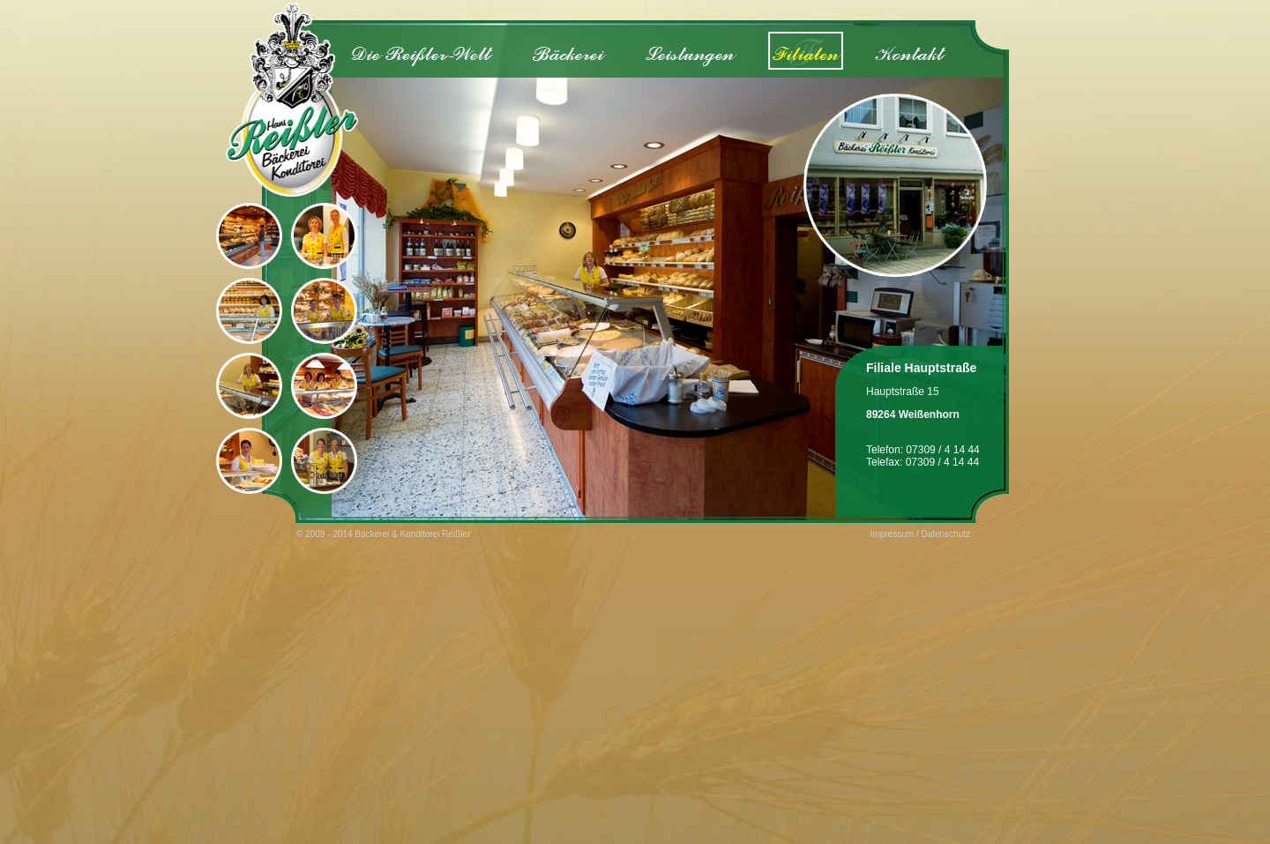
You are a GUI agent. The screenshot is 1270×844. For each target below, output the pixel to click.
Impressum (892, 534)
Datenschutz (945, 534)
